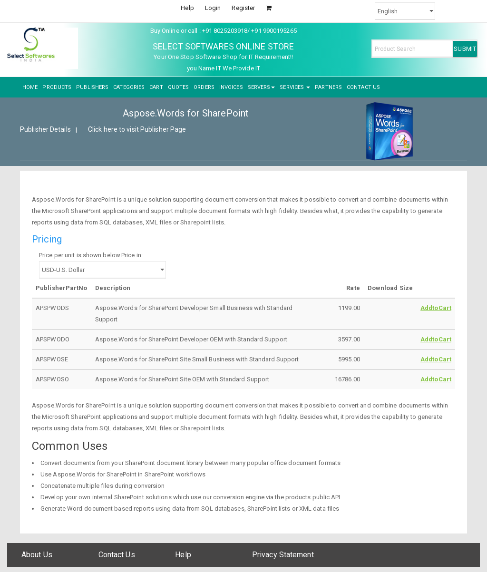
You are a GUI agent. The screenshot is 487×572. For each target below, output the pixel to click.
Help (187, 7)
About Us (36, 554)
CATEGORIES (129, 87)
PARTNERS (328, 87)
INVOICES (231, 87)
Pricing (47, 239)
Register (243, 7)
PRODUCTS (56, 87)
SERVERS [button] (261, 87)
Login (213, 7)
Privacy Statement (283, 554)
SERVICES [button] (295, 87)
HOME (30, 87)
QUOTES (178, 87)
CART (156, 87)
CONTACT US (363, 87)
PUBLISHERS (92, 87)
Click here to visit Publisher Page (137, 129)
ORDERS (204, 87)
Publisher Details (45, 129)
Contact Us (116, 554)
